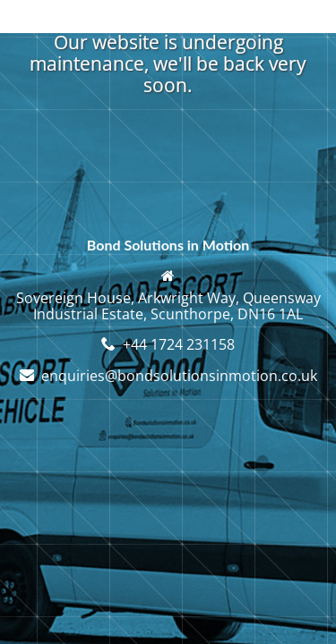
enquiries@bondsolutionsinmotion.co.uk (179, 376)
